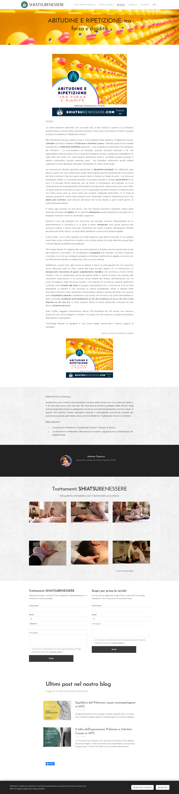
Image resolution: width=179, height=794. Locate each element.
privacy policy (56, 652)
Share (50, 764)
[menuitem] (89, 5)
